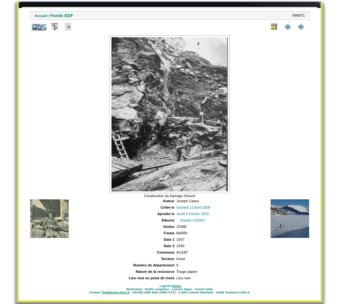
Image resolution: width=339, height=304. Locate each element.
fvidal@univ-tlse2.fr (116, 292)
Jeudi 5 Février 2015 (192, 214)
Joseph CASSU (192, 220)
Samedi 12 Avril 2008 (193, 207)
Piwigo (176, 286)
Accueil (41, 16)
